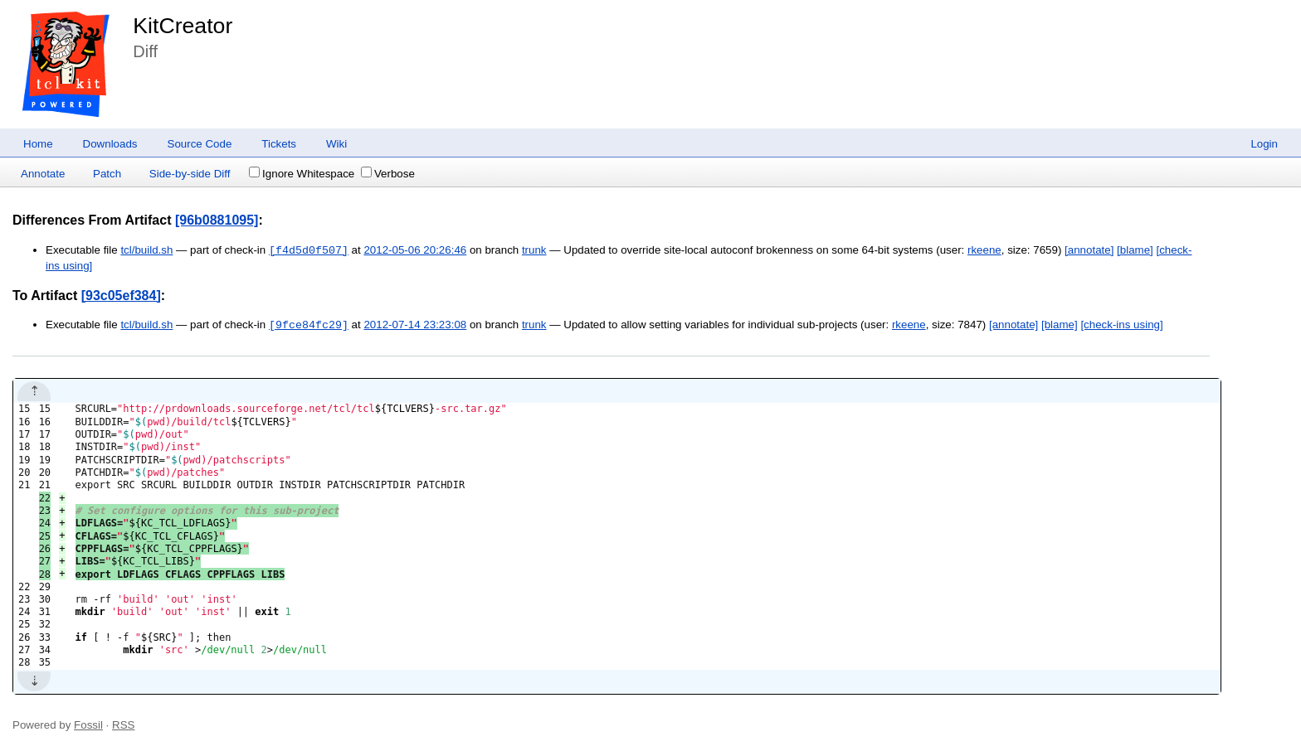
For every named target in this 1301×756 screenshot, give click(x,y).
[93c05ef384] (121, 295)
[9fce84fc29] (308, 324)
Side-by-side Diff (190, 173)
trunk (534, 251)
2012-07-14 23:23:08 (414, 325)
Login (1264, 144)
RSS (123, 725)
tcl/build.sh (146, 251)
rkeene (984, 251)
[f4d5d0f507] (308, 250)
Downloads (110, 144)
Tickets (278, 144)
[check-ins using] (1121, 325)
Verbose (388, 173)
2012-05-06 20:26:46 (414, 251)
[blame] (1135, 251)
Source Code (200, 144)
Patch (107, 173)
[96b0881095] (217, 220)
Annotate (43, 173)
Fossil (88, 725)
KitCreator (182, 25)
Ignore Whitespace (301, 173)
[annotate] (1089, 251)
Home (38, 144)
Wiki (336, 144)
